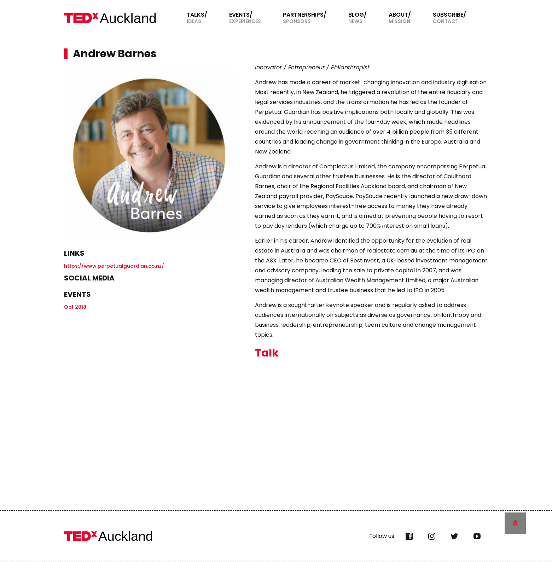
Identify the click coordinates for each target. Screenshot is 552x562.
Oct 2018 (75, 307)
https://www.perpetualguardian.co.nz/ (114, 266)
